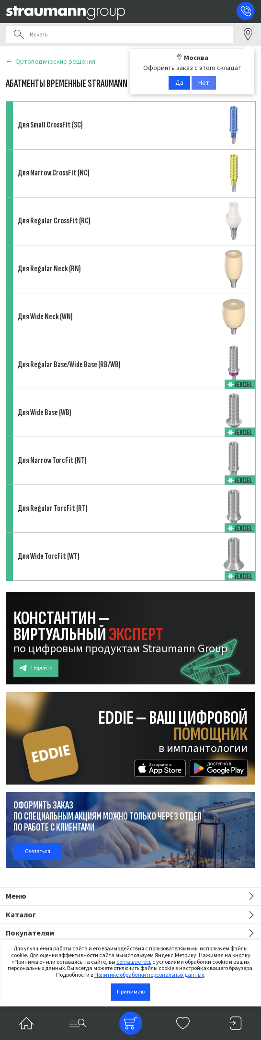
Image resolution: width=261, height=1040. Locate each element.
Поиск (18, 34)
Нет (203, 83)
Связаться (37, 851)
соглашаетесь (133, 962)
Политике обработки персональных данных (149, 975)
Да (179, 83)
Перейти (36, 668)
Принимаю (131, 992)
